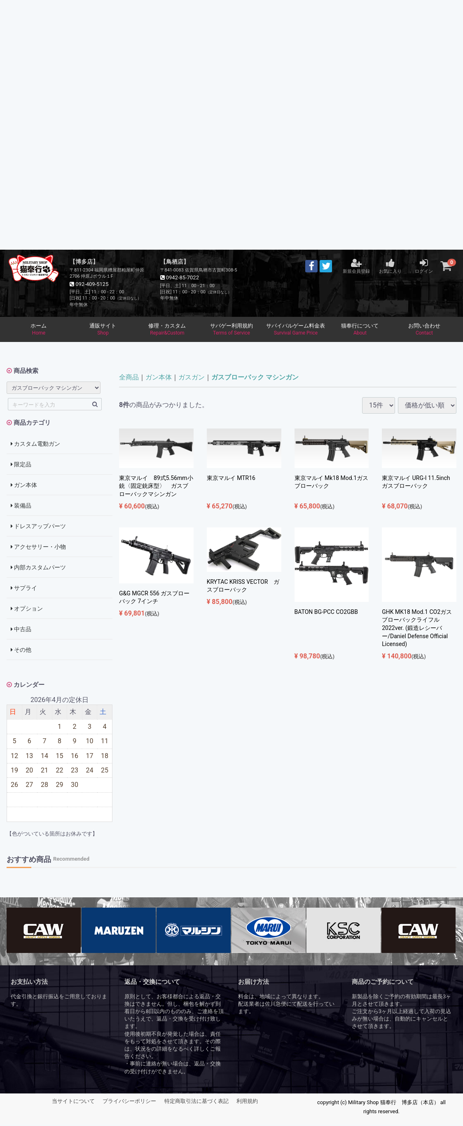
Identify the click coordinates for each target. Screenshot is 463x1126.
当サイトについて (73, 1103)
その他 (21, 651)
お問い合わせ (424, 330)
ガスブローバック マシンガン (255, 379)
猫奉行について (360, 330)
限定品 (21, 466)
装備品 (21, 507)
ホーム (39, 330)
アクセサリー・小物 (38, 548)
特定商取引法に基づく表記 (196, 1103)
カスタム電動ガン (35, 445)
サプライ (24, 589)
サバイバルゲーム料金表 (296, 330)
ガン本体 (24, 486)
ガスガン (191, 379)
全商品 (129, 379)
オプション (27, 610)
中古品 (21, 630)
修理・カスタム (167, 330)
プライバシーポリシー (129, 1103)
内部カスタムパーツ (38, 569)
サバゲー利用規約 (231, 330)
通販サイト (103, 330)
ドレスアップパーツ (38, 527)
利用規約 (247, 1103)
